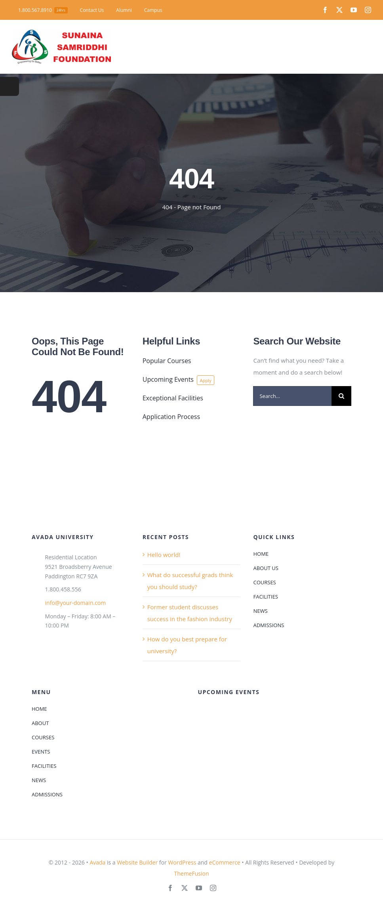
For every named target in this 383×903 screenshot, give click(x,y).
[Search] (341, 396)
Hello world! (164, 555)
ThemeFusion (191, 873)
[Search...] (292, 396)
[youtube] (354, 10)
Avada (97, 862)
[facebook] (325, 10)
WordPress (182, 862)
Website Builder (137, 862)
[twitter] (339, 10)
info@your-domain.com (75, 602)
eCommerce (224, 862)
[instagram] (368, 10)
